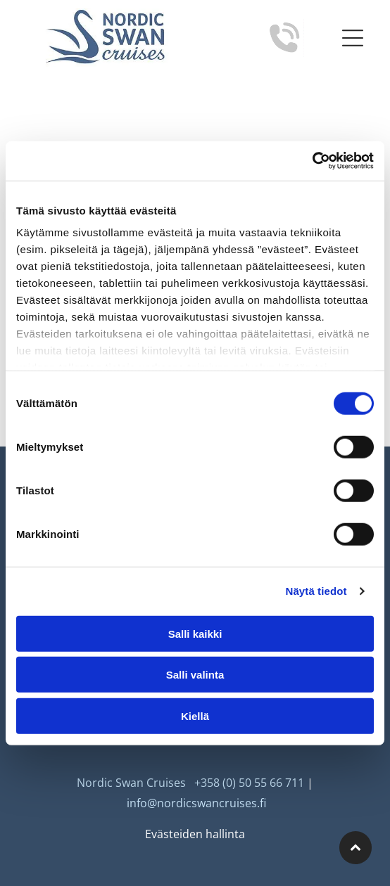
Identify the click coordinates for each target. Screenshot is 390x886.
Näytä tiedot (316, 591)
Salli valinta (195, 675)
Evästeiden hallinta (195, 834)
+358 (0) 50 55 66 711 (249, 782)
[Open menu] (352, 38)
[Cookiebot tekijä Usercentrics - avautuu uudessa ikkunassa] (312, 161)
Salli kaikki (195, 633)
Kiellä (195, 715)
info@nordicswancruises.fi (196, 803)
